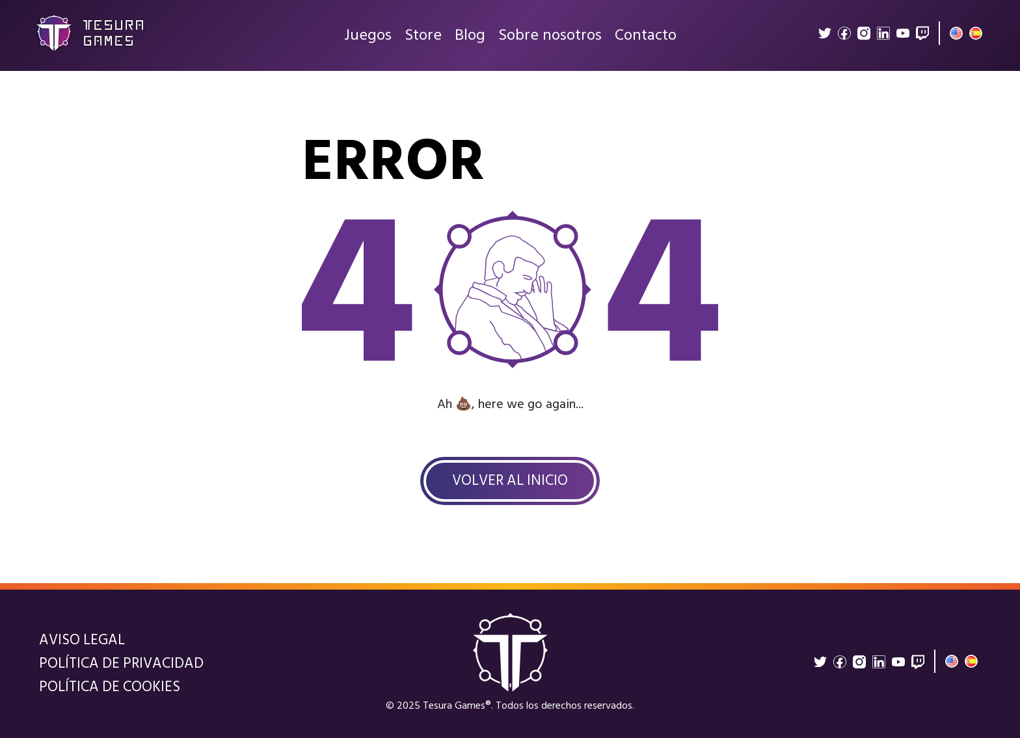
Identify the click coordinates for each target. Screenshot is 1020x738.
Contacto (646, 39)
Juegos (368, 39)
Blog (470, 39)
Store (423, 39)
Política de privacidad (121, 664)
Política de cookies (109, 687)
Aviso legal (82, 640)
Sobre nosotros (550, 39)
